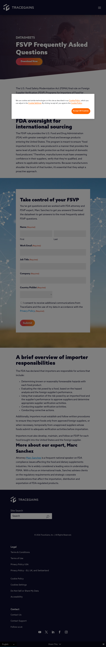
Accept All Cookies (81, 111)
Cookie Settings (34, 103)
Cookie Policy (74, 101)
